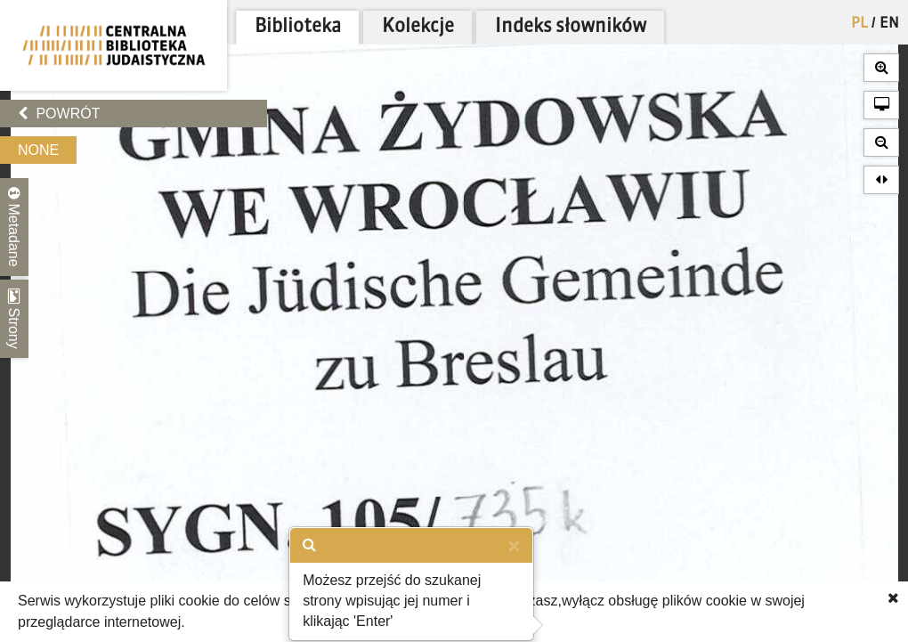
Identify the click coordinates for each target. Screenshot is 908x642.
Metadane (14, 227)
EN (889, 24)
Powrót (59, 113)
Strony (14, 318)
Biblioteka (298, 27)
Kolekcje (418, 27)
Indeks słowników (570, 27)
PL (859, 24)
